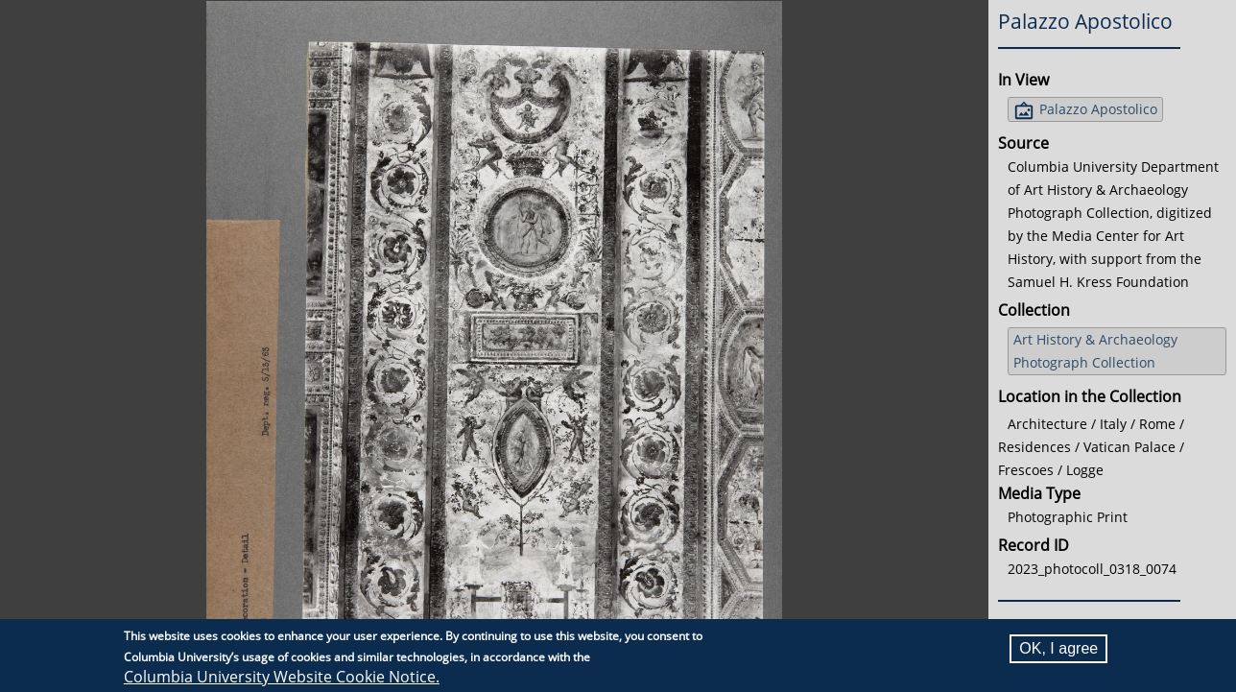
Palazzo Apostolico (1098, 109)
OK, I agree (1058, 648)
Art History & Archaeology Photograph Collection (1095, 350)
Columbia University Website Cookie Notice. (282, 676)
